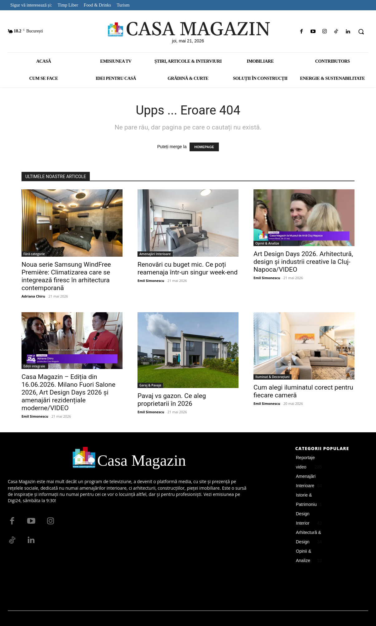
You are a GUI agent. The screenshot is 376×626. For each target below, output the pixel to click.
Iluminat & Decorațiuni (272, 377)
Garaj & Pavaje (150, 385)
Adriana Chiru (33, 296)
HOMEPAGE (204, 147)
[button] (361, 31)
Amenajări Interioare (155, 254)
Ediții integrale (34, 366)
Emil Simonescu (150, 280)
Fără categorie (34, 254)
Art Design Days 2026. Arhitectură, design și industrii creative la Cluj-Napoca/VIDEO (303, 261)
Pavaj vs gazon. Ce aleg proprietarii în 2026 (171, 399)
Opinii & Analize (267, 243)
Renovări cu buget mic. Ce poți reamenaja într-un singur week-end (187, 268)
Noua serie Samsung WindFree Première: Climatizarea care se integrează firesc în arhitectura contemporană (66, 276)
